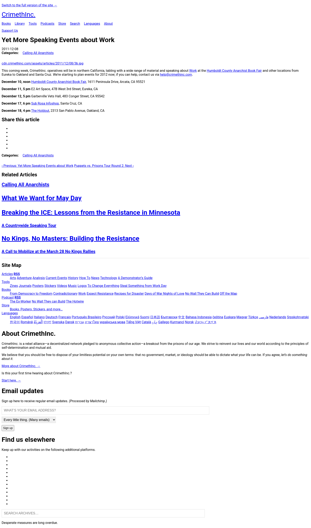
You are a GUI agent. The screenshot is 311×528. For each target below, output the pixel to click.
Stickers (50, 286)
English (15, 317)
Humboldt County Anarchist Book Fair (234, 71)
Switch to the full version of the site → (29, 5)
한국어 (15, 322)
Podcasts (47, 24)
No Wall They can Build (48, 301)
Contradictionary (65, 294)
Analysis (39, 278)
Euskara (230, 317)
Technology (108, 278)
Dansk (69, 322)
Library (20, 24)
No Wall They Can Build (202, 294)
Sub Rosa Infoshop (45, 103)
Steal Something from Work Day (143, 286)
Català (146, 322)
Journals (25, 286)
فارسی (264, 317)
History (73, 278)
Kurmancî (177, 322)
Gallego (163, 322)
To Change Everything (103, 286)
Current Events (56, 278)
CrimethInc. (18, 14)
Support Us (10, 31)
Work (193, 71)
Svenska (58, 322)
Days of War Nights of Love (164, 294)
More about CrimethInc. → (21, 366)
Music (72, 286)
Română (27, 322)
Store (62, 24)
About (108, 24)
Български (169, 317)
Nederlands (277, 317)
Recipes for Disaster (129, 294)
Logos (82, 286)
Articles (7, 274)
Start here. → (11, 380)
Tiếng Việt (133, 322)
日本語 (155, 317)
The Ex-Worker (20, 301)
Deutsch (51, 317)
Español (27, 317)
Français (64, 317)
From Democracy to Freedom (31, 294)
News (95, 278)
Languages (92, 24)
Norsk (189, 322)
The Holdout (40, 111)
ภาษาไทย (92, 322)
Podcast (8, 297)
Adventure (24, 278)
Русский (108, 317)
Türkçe (253, 317)
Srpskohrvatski (298, 317)
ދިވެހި (154, 322)
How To (84, 278)
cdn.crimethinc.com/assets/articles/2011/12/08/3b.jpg (42, 63)
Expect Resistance (100, 294)
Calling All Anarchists (38, 53)
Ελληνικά (132, 317)
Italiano (39, 317)
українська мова (112, 322)
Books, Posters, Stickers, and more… (36, 309)
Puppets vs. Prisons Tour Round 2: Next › (104, 166)
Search (75, 24)
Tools (33, 24)
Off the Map (228, 294)
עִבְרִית (79, 322)
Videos (62, 286)
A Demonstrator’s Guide (135, 278)
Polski (120, 317)
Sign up (8, 428)
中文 (181, 317)
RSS (17, 274)
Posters (38, 286)
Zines (14, 286)
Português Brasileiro (86, 317)
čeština (218, 317)
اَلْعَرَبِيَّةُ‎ (38, 322)
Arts (13, 278)
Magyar (241, 317)
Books (6, 24)
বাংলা (47, 322)
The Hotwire (75, 301)
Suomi (144, 317)
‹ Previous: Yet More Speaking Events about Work (37, 166)
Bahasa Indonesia (199, 317)
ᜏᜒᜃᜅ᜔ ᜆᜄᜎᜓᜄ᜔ (205, 322)
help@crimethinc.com (176, 75)
